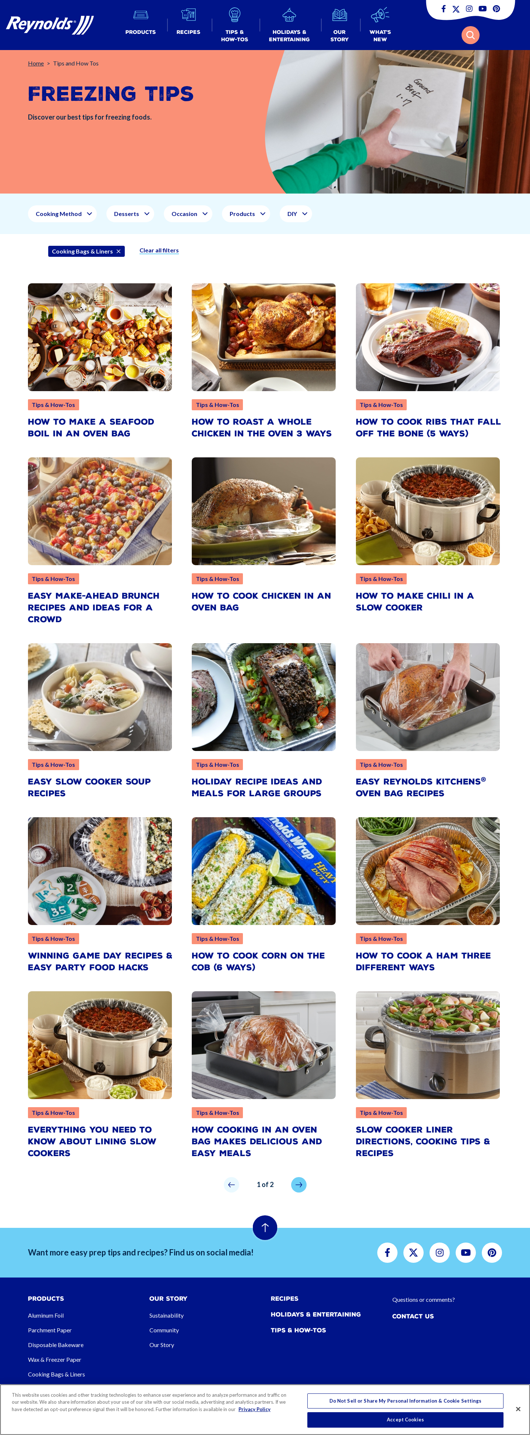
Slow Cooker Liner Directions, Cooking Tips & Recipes (423, 1141)
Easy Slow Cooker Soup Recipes (89, 787)
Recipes (284, 1298)
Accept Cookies (405, 1419)
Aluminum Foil (46, 1315)
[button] (141, 25)
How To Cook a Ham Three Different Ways (423, 961)
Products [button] (242, 213)
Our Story (161, 1344)
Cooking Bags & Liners (56, 1374)
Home (36, 63)
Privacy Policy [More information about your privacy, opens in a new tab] (255, 1409)
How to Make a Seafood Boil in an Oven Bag (91, 428)
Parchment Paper (50, 1329)
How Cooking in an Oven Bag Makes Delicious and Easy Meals (257, 1141)
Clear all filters (159, 250)
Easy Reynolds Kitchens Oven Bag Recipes (421, 787)
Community (164, 1329)
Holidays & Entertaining (316, 1314)
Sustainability (166, 1315)
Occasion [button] (184, 213)
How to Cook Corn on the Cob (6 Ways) (258, 961)
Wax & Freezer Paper (54, 1359)
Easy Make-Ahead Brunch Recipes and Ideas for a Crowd (94, 607)
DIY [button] (292, 213)
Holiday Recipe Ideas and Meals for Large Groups (257, 787)
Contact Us (413, 1316)
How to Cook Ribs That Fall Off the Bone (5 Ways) (428, 428)
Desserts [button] (126, 213)
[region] (265, 1409)
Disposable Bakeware (56, 1344)
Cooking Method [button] (59, 213)
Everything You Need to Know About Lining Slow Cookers (92, 1141)
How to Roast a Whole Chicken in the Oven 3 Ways (262, 428)
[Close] (518, 1409)
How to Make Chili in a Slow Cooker (415, 602)
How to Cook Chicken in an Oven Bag (261, 602)
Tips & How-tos (298, 1330)
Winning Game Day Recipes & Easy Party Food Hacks (100, 961)
